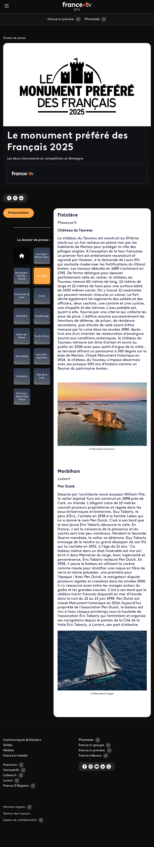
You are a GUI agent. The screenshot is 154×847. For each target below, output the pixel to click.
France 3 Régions (16, 785)
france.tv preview (61, 19)
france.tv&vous (90, 755)
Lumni (8, 780)
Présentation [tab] (18, 213)
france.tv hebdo (15, 755)
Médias (8, 750)
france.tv (10, 765)
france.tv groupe (91, 745)
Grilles (7, 745)
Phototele (92, 19)
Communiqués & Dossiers (22, 740)
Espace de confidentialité (20, 820)
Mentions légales (14, 807)
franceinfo (11, 770)
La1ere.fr (10, 775)
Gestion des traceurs (16, 813)
